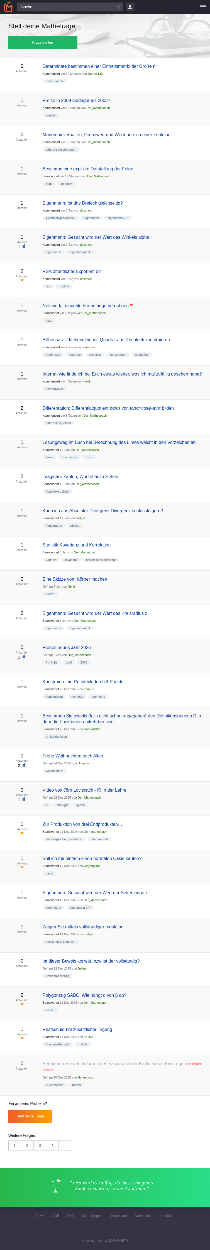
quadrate (74, 354)
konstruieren (117, 354)
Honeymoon (86, 1077)
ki (47, 805)
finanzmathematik (58, 1044)
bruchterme (69, 457)
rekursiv (66, 183)
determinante (55, 81)
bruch (90, 457)
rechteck (95, 354)
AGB (55, 1216)
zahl (69, 662)
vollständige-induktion (60, 941)
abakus (89, 689)
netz (49, 320)
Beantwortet (51, 176)
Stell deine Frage (30, 1116)
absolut (75, 525)
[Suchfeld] (70, 7)
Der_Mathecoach (98, 108)
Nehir (71, 586)
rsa (48, 286)
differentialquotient (58, 423)
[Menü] (203, 7)
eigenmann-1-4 (80, 252)
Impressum (118, 1216)
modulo (64, 286)
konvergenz (54, 525)
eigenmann (91, 218)
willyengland (92, 866)
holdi (86, 381)
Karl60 (88, 1036)
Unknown (84, 763)
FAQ (70, 1216)
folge (49, 183)
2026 (83, 662)
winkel (50, 1010)
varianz (51, 559)
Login (130, 7)
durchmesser (55, 1085)
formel (76, 1085)
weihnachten (54, 770)
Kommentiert (51, 73)
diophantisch (99, 839)
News (40, 1216)
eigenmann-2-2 (118, 218)
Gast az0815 (92, 729)
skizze (50, 594)
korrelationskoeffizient (101, 559)
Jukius (82, 968)
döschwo (86, 210)
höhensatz (53, 354)
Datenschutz (144, 1216)
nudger (80, 518)
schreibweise (55, 389)
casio (49, 873)
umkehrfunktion (56, 736)
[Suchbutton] (118, 7)
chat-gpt (62, 805)
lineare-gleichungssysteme (64, 839)
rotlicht (83, 1044)
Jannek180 (95, 73)
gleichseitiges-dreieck (60, 218)
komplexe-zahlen (57, 491)
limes (49, 457)
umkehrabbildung (57, 976)
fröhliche (52, 662)
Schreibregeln (92, 1216)
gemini (80, 805)
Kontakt (167, 1216)
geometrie (142, 354)
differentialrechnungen (61, 149)
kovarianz (70, 559)
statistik (51, 115)
